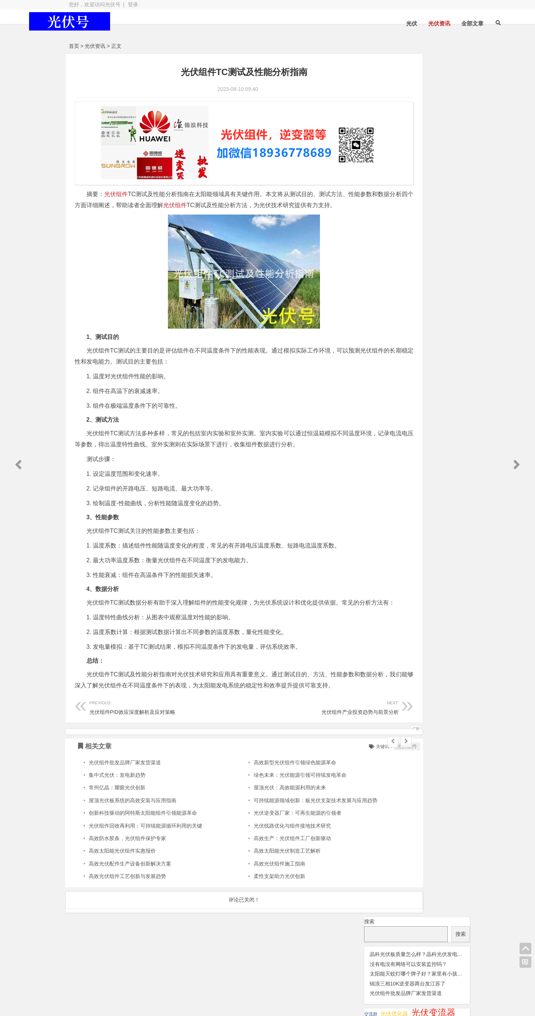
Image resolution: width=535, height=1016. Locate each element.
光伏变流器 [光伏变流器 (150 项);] (433, 149)
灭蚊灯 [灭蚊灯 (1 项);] (457, 204)
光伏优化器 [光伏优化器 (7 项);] (394, 150)
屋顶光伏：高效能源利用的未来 (259, 825)
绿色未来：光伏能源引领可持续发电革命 (269, 812)
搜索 (369, 58)
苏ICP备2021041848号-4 (257, 994)
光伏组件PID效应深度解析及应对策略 (150, 744)
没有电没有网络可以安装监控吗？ (408, 101)
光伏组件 (116, 187)
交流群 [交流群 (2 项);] (370, 150)
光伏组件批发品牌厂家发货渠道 (125, 800)
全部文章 (435, 23)
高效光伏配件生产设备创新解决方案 (130, 901)
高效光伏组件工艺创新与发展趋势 (127, 914)
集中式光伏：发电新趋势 (117, 812)
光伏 (374, 23)
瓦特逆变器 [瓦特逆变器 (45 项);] (382, 213)
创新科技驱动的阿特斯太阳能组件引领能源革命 (143, 850)
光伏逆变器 (101, 981)
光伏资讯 (402, 23)
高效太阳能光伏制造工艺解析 (256, 888)
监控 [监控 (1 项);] (408, 214)
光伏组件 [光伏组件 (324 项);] (418, 171)
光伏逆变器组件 (429, 980)
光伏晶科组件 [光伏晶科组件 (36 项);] (416, 160)
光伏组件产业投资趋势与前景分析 (273, 744)
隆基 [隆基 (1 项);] (406, 225)
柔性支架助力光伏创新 (249, 914)
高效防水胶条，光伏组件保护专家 (127, 875)
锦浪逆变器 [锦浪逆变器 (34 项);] (432, 213)
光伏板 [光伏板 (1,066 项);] (380, 170)
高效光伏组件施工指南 (249, 901)
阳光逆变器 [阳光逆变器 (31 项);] (381, 224)
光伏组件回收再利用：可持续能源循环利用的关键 (145, 863)
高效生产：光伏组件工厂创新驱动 (261, 875)
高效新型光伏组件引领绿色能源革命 (264, 800)
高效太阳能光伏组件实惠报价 (122, 888)
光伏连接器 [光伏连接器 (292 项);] (388, 182)
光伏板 (155, 981)
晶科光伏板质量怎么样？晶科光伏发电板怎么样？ (426, 91)
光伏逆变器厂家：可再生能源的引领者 (267, 850)
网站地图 (206, 994)
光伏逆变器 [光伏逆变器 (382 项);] (439, 182)
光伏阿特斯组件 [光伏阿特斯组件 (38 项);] (425, 193)
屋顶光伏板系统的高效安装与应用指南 (132, 837)
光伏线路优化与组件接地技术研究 (261, 863)
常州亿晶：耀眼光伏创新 (117, 825)
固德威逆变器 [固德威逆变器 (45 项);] (426, 203)
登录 (133, 4)
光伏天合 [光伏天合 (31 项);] (378, 160)
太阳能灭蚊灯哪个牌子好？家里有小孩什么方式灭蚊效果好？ (439, 111)
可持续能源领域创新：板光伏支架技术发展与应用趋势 (285, 837)
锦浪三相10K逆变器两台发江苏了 (408, 120)
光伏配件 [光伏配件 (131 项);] (381, 192)
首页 (74, 46)
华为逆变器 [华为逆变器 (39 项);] (382, 203)
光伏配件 (216, 981)
